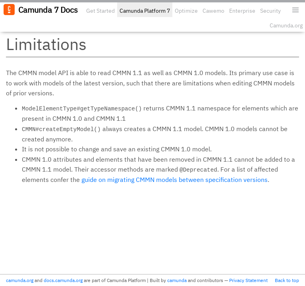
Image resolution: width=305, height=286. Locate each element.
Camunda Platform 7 (145, 10)
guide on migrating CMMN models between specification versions (174, 180)
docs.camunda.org (63, 280)
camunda (177, 280)
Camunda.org (286, 25)
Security (270, 10)
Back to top (287, 280)
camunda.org (19, 280)
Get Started (100, 10)
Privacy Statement (248, 280)
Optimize (186, 10)
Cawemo (213, 10)
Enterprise (242, 10)
